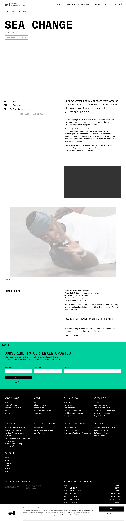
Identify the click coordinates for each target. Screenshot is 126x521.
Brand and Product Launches (14, 433)
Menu (60, 4)
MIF (35, 402)
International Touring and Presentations (77, 433)
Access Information (11, 405)
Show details (100, 517)
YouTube (7, 466)
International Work (74, 423)
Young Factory (69, 416)
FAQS (6, 410)
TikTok (7, 471)
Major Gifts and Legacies (102, 416)
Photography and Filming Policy (105, 428)
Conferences (9, 436)
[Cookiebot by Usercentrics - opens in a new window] (11, 517)
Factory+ (98, 4)
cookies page (57, 510)
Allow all (111, 502)
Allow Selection (111, 507)
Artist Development (44, 423)
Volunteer (67, 402)
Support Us (100, 398)
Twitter (7, 460)
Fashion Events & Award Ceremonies (17, 438)
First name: (8, 368)
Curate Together (69, 408)
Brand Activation (10, 441)
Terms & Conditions (101, 430)
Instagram (8, 463)
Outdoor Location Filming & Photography (13, 445)
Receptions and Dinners (13, 430)
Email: (66, 368)
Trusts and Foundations (102, 413)
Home (6, 11)
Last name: (38, 368)
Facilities (8, 402)
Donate (96, 402)
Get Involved (71, 398)
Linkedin (7, 468)
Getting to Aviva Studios (13, 408)
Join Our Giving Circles (102, 408)
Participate (68, 405)
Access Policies (99, 436)
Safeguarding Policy (101, 433)
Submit (18, 377)
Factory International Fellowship (45, 430)
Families (7, 413)
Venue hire (10, 423)
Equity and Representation (43, 410)
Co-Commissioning (70, 428)
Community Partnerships (72, 410)
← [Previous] (5, 280)
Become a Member (100, 405)
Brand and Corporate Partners (104, 410)
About (37, 398)
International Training (71, 430)
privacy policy (15, 382)
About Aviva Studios (41, 405)
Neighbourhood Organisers (73, 413)
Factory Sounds (39, 428)
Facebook (8, 458)
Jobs (36, 416)
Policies (98, 423)
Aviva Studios (84, 4)
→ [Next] (9, 280)
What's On (71, 4)
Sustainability (39, 408)
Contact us (38, 413)
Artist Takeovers (39, 433)
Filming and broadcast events (15, 428)
